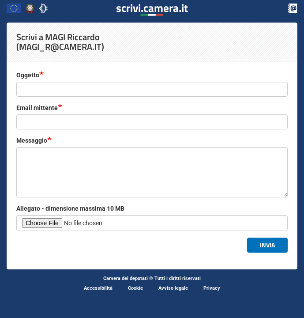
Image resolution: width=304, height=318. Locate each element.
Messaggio (31, 140)
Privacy (211, 288)
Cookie (135, 288)
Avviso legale (173, 288)
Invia (267, 245)
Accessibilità (98, 288)
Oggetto (27, 75)
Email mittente (37, 107)
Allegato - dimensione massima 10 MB (70, 208)
